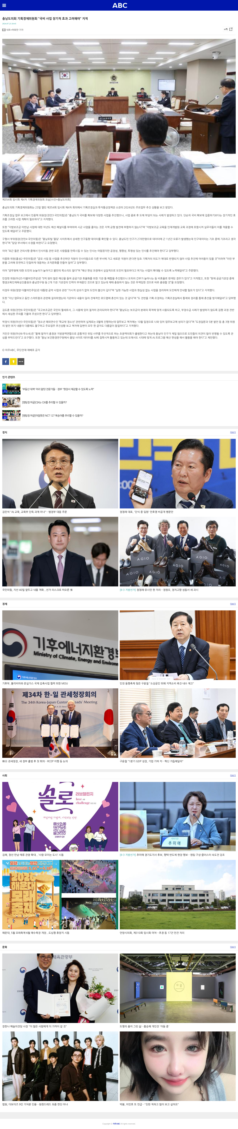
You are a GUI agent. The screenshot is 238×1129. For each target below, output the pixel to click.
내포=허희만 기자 (14, 30)
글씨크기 (225, 29)
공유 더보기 (20, 361)
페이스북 (5, 361)
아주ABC (119, 5)
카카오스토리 (13, 361)
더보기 (233, 432)
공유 (230, 29)
